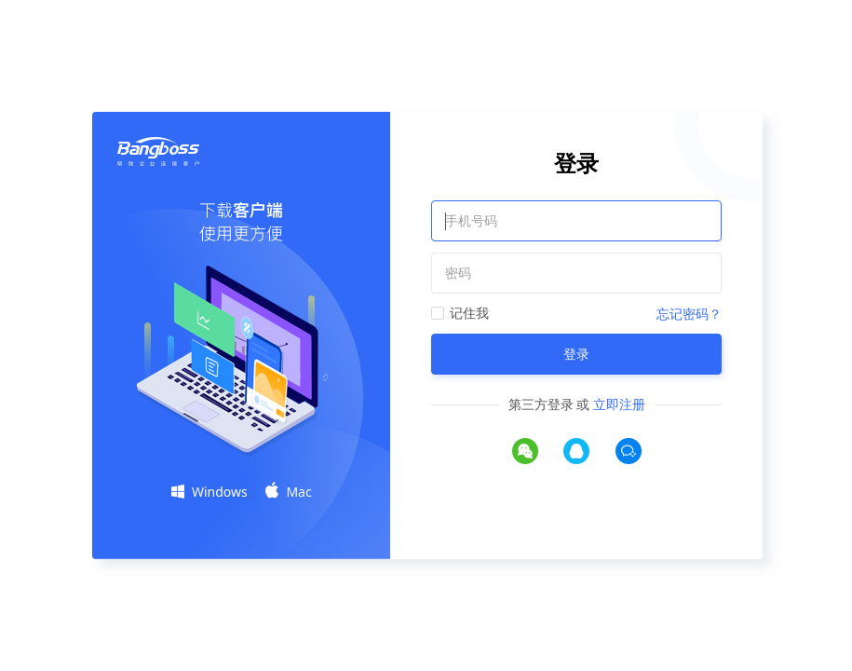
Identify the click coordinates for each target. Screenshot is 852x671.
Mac (288, 491)
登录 (576, 354)
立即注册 (619, 404)
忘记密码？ (689, 313)
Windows (209, 491)
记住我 (469, 313)
